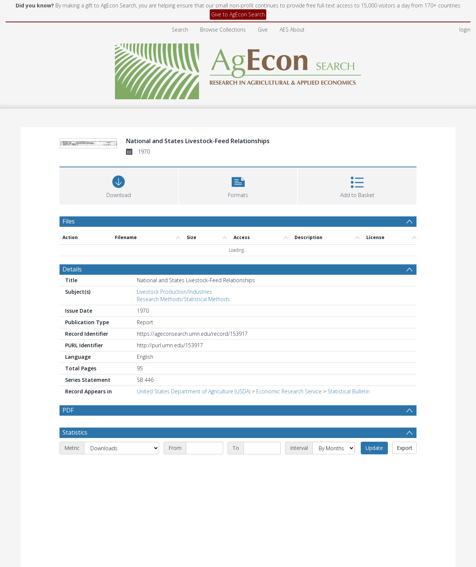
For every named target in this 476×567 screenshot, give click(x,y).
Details (72, 269)
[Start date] (204, 448)
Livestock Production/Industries (174, 291)
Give (263, 29)
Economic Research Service (289, 391)
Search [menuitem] (180, 29)
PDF (68, 410)
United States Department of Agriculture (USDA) (193, 391)
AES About (292, 29)
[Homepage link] (238, 69)
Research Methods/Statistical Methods (183, 299)
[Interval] (333, 448)
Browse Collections (223, 29)
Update (374, 447)
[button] (238, 185)
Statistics (74, 432)
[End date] (262, 448)
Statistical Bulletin (349, 391)
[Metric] (121, 448)
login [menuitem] (464, 29)
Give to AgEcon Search (238, 14)
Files (68, 221)
